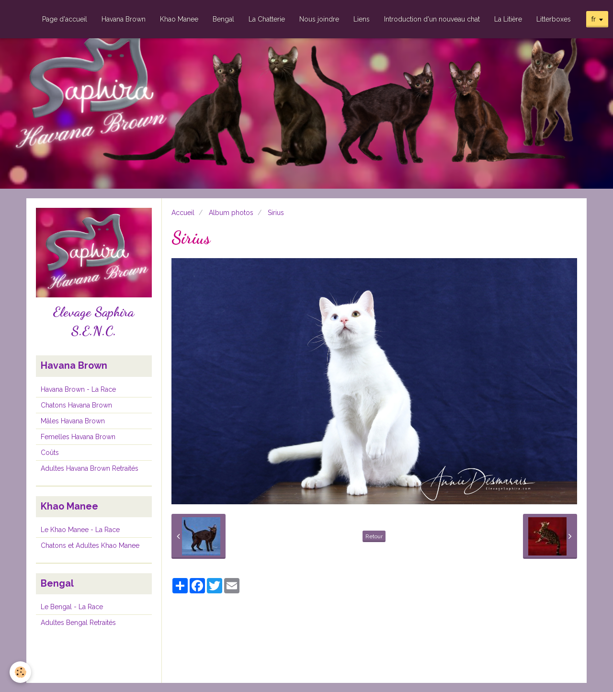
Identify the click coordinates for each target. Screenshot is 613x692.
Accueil (182, 212)
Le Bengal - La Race (72, 607)
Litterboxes (553, 19)
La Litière (508, 19)
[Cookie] (20, 672)
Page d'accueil (64, 19)
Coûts (50, 452)
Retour (374, 536)
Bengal (223, 19)
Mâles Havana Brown (73, 421)
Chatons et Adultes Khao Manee (90, 545)
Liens (361, 19)
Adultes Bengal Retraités (78, 622)
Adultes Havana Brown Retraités (89, 468)
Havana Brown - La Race (78, 389)
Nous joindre (319, 19)
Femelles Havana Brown (78, 437)
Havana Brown (124, 19)
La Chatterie (267, 19)
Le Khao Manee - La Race (80, 529)
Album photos (231, 212)
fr (593, 19)
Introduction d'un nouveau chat (432, 19)
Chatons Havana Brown (76, 405)
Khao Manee (179, 19)
